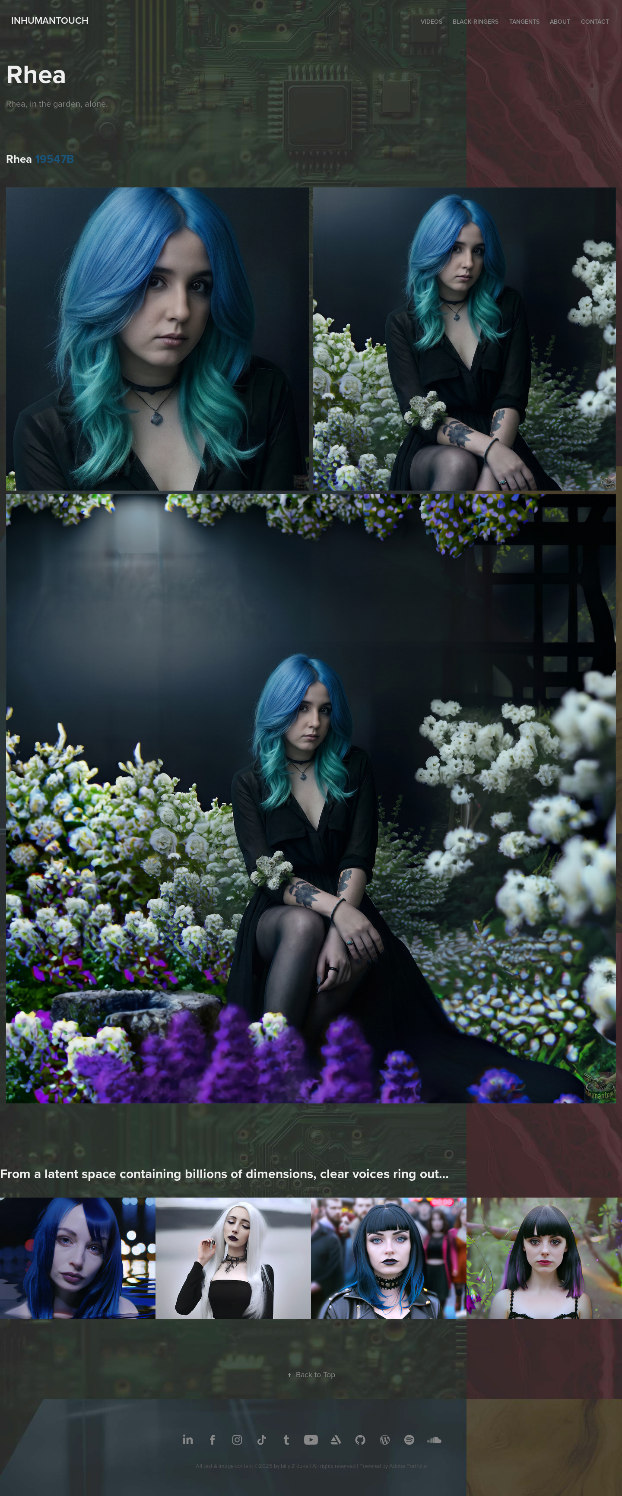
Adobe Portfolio (408, 1466)
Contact (595, 21)
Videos (431, 21)
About (560, 21)
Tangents (524, 21)
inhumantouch (50, 20)
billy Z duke (294, 1466)
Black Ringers (475, 21)
